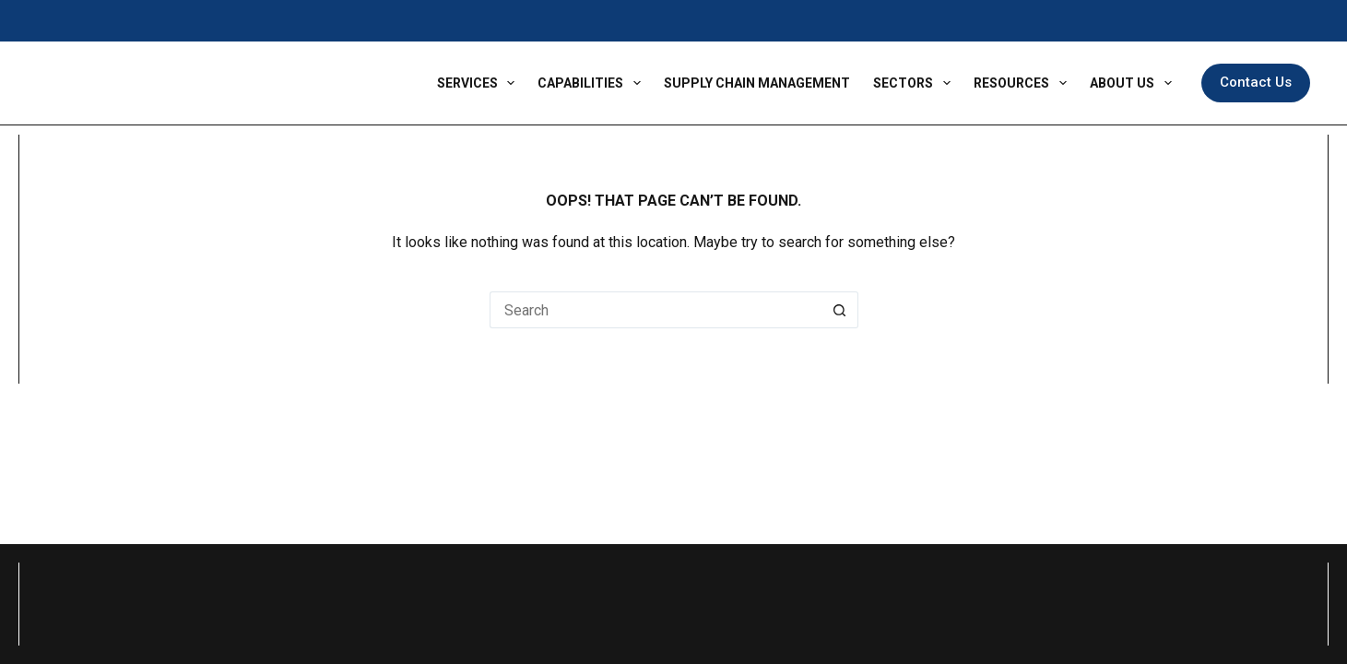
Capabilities (593, 83)
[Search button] (839, 309)
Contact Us (1256, 82)
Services (480, 83)
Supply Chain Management (757, 83)
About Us (1134, 83)
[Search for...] (655, 309)
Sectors (915, 83)
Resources (1024, 83)
